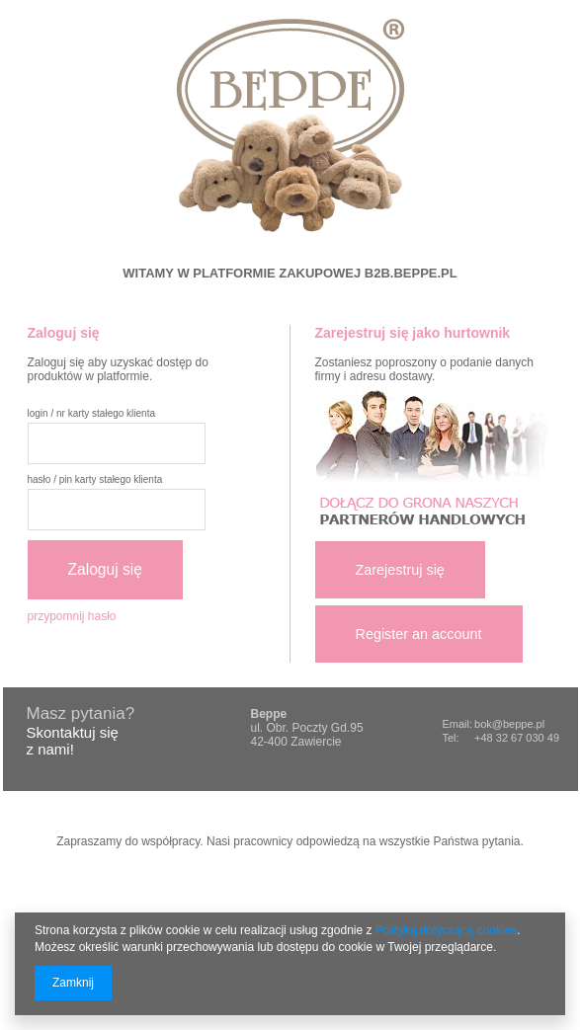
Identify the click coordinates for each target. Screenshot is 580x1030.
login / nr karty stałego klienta (92, 413)
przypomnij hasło (72, 616)
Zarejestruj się (400, 570)
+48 (485, 738)
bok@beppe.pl (509, 724)
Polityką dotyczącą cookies (446, 930)
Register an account (419, 634)
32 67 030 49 (527, 738)
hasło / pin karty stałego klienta (95, 479)
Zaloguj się (105, 569)
